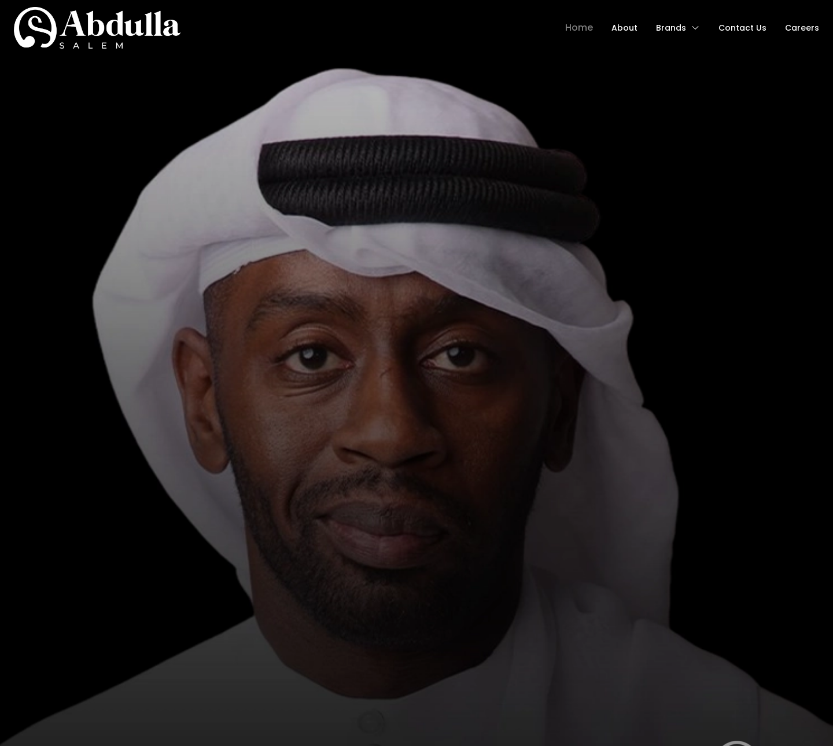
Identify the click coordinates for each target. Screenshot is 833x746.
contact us (742, 28)
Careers (802, 28)
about (624, 28)
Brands (678, 28)
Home (579, 27)
